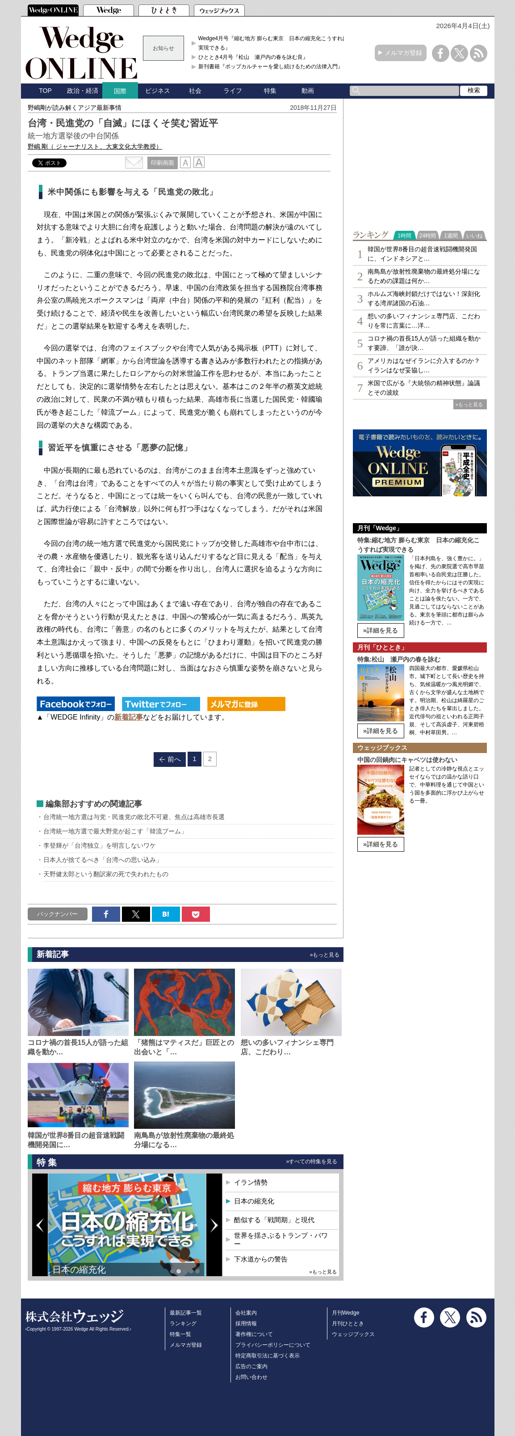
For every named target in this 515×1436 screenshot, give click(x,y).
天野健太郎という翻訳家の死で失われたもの (105, 874)
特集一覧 (180, 1334)
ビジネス (157, 90)
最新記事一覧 (186, 1313)
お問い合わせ (251, 1377)
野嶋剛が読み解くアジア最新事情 (74, 107)
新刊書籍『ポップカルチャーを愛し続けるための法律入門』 (270, 66)
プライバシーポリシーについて (272, 1345)
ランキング (183, 1323)
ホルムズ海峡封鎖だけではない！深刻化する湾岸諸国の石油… (424, 298)
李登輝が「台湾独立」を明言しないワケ (99, 845)
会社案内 (246, 1313)
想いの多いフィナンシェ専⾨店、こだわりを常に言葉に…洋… (424, 320)
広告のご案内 (251, 1366)
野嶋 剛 (95, 146)
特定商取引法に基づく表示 (267, 1356)
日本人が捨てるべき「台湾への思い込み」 (102, 859)
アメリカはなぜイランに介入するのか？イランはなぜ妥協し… (424, 365)
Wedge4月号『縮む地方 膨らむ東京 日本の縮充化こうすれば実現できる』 (273, 42)
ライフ (232, 90)
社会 (195, 90)
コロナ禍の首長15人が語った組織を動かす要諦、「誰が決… (424, 343)
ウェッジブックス (353, 1334)
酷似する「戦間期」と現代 (274, 1220)
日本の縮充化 (79, 1269)
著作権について (254, 1334)
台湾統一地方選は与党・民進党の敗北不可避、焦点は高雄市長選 (134, 816)
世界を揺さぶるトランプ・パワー (281, 1240)
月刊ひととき (348, 1323)
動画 (307, 90)
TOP (45, 90)
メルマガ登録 (403, 52)
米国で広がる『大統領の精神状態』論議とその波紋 (424, 387)
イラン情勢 (251, 1182)
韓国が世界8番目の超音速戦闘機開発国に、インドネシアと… (422, 254)
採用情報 (246, 1323)
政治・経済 (82, 90)
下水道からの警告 (261, 1259)
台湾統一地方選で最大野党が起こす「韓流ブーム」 (115, 831)
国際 (120, 91)
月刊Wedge (346, 1313)
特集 (270, 90)
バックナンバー (57, 914)
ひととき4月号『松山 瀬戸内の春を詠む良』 (253, 57)
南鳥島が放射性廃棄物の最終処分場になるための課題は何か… (424, 276)
